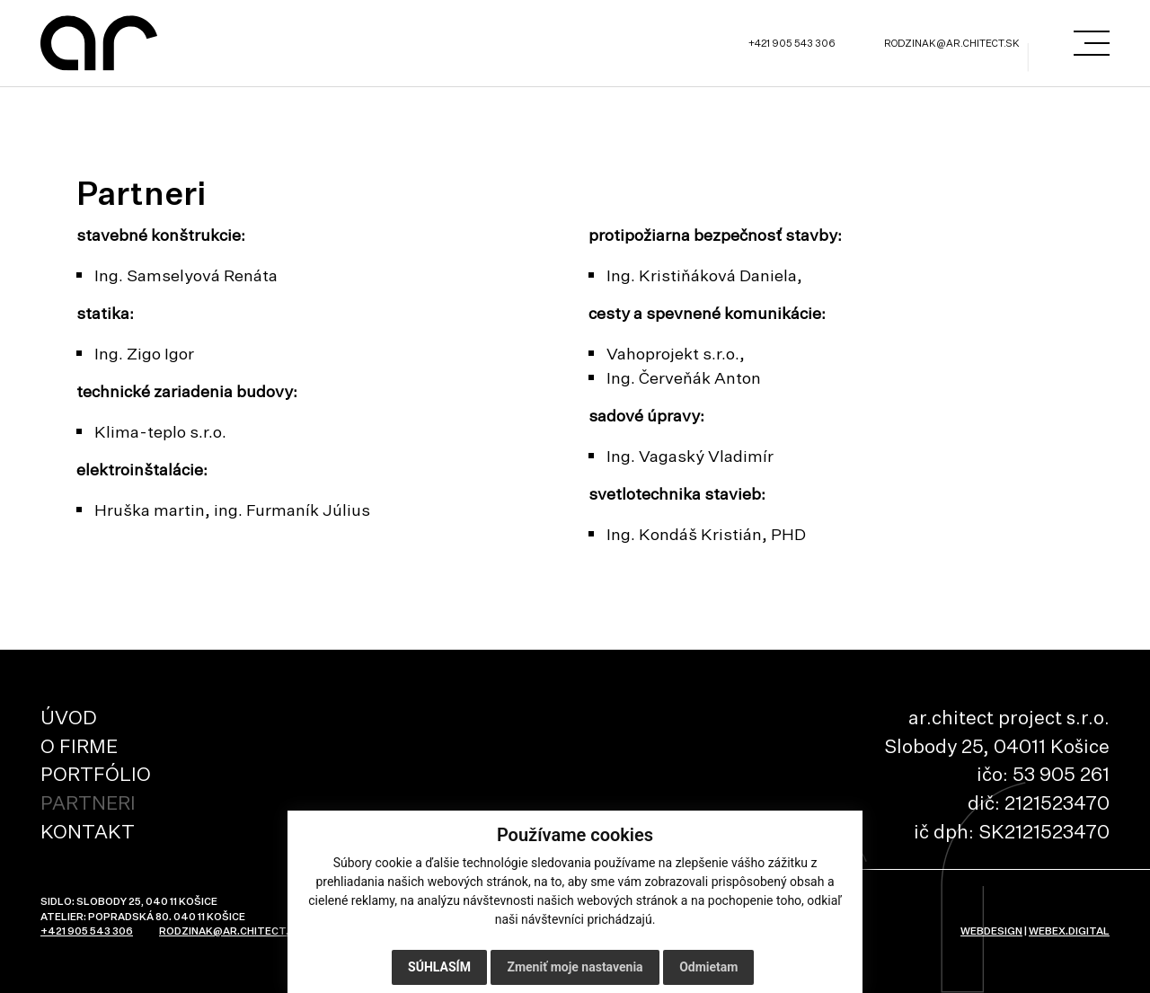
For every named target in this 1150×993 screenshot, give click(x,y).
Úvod (68, 717)
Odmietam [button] (708, 967)
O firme (79, 746)
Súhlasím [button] (439, 967)
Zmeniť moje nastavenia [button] (574, 967)
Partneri (88, 802)
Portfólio (95, 773)
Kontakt (87, 831)
